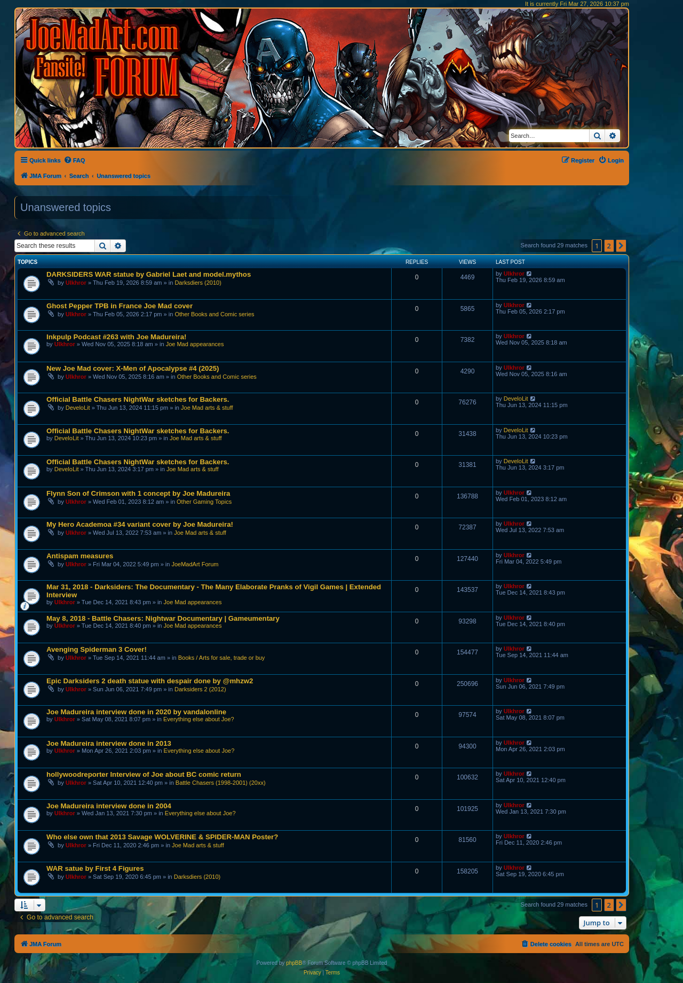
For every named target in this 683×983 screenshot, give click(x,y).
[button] (621, 245)
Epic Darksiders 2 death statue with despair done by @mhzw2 (149, 681)
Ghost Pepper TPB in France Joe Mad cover (119, 306)
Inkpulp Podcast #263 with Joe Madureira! (116, 337)
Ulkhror (76, 282)
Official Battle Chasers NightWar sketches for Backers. (137, 399)
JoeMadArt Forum (194, 564)
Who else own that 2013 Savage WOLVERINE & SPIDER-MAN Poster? (162, 837)
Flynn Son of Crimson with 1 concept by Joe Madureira (138, 493)
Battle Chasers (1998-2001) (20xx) (221, 782)
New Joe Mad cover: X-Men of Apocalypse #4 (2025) (132, 368)
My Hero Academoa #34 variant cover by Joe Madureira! (139, 524)
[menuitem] (74, 160)
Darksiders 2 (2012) (200, 689)
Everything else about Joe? (198, 719)
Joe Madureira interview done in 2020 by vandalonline (136, 712)
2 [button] (609, 246)
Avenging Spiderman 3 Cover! (96, 649)
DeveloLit (78, 407)
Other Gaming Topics (204, 501)
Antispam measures (79, 556)
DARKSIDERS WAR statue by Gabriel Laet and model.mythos (148, 274)
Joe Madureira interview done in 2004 (108, 806)
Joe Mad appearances (195, 344)
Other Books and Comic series (214, 314)
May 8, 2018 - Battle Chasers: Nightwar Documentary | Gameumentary (163, 618)
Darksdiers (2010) (197, 282)
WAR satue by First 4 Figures (95, 868)
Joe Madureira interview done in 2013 (108, 743)
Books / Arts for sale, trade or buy (221, 657)
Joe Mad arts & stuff (207, 407)
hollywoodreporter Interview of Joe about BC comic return (143, 774)
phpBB (294, 963)
